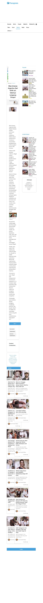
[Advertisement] (24, 11)
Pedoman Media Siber (29, 185)
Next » (15, 323)
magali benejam (12, 331)
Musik (23, 27)
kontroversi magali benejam (12, 334)
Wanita (18, 27)
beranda (9, 24)
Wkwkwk (31, 24)
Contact (28, 189)
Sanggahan (29, 182)
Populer (19, 24)
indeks (21, 549)
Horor (13, 27)
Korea (27, 27)
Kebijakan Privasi (29, 184)
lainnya (9, 30)
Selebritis (25, 24)
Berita (14, 24)
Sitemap (28, 188)
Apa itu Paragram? (28, 186)
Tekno (8, 27)
